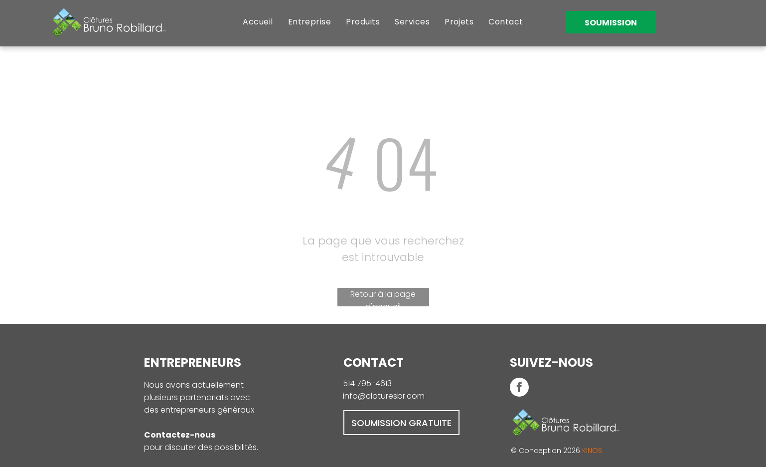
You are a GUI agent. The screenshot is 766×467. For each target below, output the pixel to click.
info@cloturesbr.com (384, 396)
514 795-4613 (367, 383)
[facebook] (519, 388)
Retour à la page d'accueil (383, 297)
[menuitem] (257, 21)
